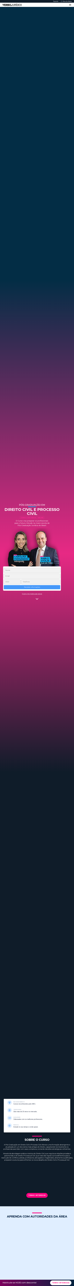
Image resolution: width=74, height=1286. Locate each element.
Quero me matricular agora (32, 594)
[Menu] (70, 4)
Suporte (55, 1)
